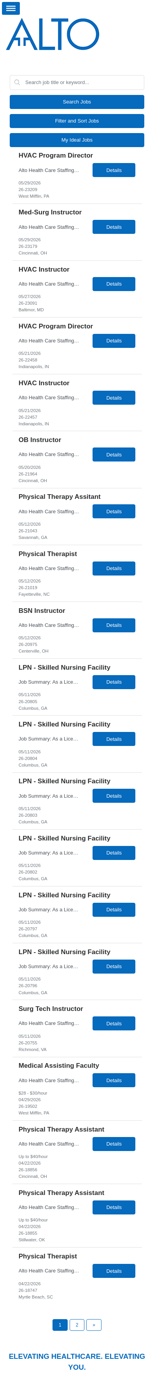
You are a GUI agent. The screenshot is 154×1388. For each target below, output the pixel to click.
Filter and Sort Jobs (77, 121)
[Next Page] (94, 1325)
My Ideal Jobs (77, 140)
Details (114, 170)
